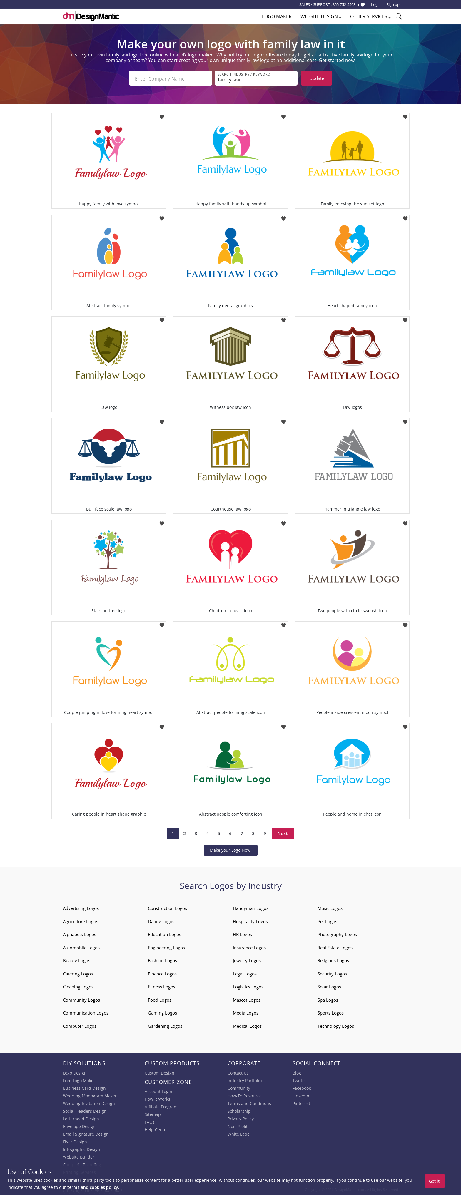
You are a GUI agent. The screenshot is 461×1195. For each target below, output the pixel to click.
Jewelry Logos (247, 959)
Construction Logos (167, 907)
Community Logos (81, 999)
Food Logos (159, 999)
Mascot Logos (246, 999)
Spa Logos (328, 999)
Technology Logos (336, 1025)
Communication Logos (85, 1012)
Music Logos (330, 907)
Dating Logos (161, 920)
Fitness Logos (161, 985)
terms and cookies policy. (93, 1187)
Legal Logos (245, 972)
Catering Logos (78, 972)
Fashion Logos (162, 959)
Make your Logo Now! (231, 849)
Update (316, 78)
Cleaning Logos (78, 985)
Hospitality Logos (250, 920)
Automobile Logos (81, 946)
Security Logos (332, 972)
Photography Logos (337, 933)
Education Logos (164, 933)
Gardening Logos (165, 1025)
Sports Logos (331, 1012)
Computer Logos (79, 1025)
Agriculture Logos (80, 920)
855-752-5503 (344, 4)
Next (283, 832)
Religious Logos (333, 959)
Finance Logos (162, 972)
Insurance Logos (249, 946)
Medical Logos (247, 1025)
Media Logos (245, 1012)
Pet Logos (327, 920)
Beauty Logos (76, 959)
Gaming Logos (162, 1012)
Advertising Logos (81, 907)
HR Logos (242, 933)
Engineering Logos (166, 946)
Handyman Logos (250, 907)
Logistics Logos (248, 985)
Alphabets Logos (79, 933)
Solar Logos (329, 985)
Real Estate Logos (335, 946)
